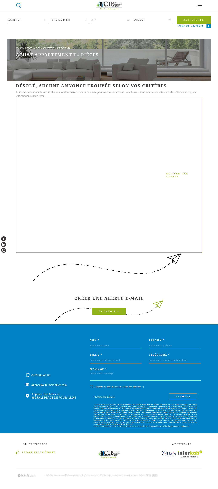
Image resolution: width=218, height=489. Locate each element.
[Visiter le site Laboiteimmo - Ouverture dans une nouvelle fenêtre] (26, 475)
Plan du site (104, 475)
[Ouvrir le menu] (199, 5)
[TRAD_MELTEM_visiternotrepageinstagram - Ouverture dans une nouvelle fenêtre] (3, 250)
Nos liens (134, 475)
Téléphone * (159, 355)
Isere (37, 48)
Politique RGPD (144, 475)
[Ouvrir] (18, 5)
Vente (29, 48)
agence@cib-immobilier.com (49, 384)
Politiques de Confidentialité (136, 426)
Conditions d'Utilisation (161, 426)
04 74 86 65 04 (40, 375)
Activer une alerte (105, 175)
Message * (98, 369)
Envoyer (183, 396)
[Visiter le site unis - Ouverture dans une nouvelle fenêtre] (169, 454)
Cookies (154, 475)
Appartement (63, 48)
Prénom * (157, 340)
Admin (126, 475)
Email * (96, 355)
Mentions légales (116, 475)
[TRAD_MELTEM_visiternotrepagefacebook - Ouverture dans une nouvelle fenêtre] (3, 238)
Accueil (20, 48)
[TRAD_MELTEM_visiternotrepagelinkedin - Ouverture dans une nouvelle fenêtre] (3, 244)
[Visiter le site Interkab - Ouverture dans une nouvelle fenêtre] (190, 453)
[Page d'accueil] (109, 5)
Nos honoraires (93, 475)
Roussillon (48, 48)
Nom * (95, 340)
